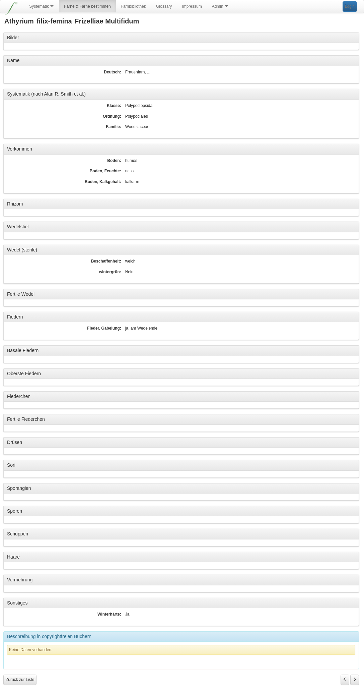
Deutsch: (112, 72)
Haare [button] (13, 557)
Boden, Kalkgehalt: (103, 181)
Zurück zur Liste (20, 679)
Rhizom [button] (15, 204)
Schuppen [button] (17, 533)
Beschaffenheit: (106, 261)
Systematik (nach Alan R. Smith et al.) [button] (46, 94)
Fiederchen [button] (18, 396)
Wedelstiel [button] (17, 226)
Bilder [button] (13, 37)
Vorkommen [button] (19, 149)
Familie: (113, 126)
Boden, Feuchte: (105, 171)
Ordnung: (112, 116)
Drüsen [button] (14, 442)
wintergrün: (110, 272)
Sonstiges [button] (17, 603)
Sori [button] (11, 465)
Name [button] (13, 60)
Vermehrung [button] (19, 579)
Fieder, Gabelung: (104, 328)
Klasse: (114, 105)
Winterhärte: (109, 614)
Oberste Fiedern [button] (24, 373)
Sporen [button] (14, 511)
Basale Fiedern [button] (23, 350)
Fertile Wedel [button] (20, 294)
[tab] (181, 38)
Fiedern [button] (15, 317)
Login (350, 6)
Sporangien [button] (19, 488)
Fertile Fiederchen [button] (26, 419)
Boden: (114, 160)
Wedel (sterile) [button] (22, 249)
